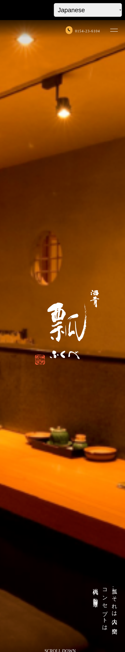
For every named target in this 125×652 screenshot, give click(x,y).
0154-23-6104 (83, 30)
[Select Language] (88, 10)
